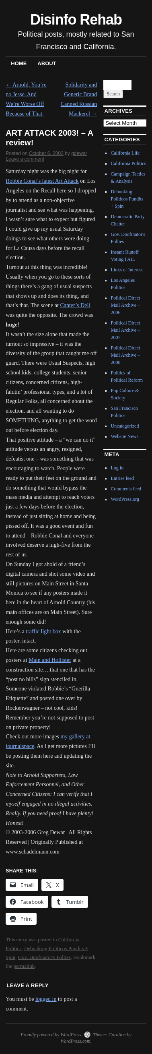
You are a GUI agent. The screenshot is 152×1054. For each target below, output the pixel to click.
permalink (24, 966)
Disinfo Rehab (76, 19)
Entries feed (122, 478)
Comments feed (126, 489)
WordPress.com (75, 1041)
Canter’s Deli (75, 305)
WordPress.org (125, 499)
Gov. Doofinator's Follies (44, 957)
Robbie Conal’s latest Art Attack (42, 181)
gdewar (79, 153)
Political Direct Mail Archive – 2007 (125, 330)
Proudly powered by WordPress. (51, 1034)
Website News (124, 436)
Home (19, 63)
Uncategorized (125, 426)
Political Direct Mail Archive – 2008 (125, 355)
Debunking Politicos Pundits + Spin (127, 199)
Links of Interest (126, 270)
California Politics (128, 163)
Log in (117, 468)
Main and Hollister (50, 660)
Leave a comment (25, 159)
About (46, 63)
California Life (125, 153)
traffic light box (43, 631)
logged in (46, 999)
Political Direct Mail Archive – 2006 (125, 305)
